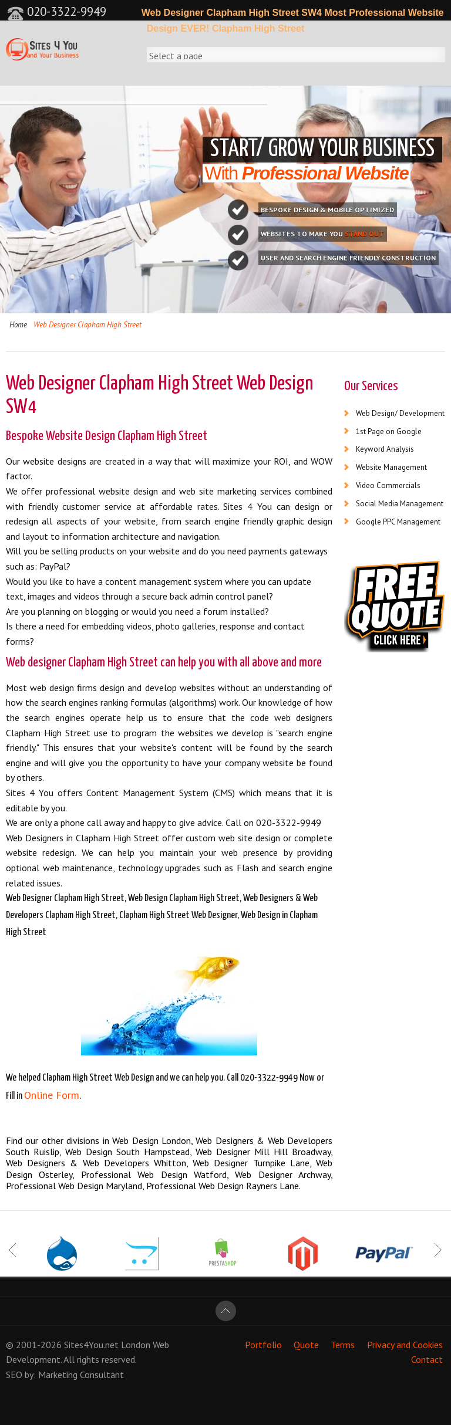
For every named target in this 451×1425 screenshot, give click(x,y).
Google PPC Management (398, 522)
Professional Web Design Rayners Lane (222, 1186)
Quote (306, 1344)
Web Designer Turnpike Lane (251, 1163)
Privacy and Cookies (405, 1344)
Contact (427, 1359)
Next (437, 1250)
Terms (343, 1344)
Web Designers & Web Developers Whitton (96, 1163)
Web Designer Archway (283, 1174)
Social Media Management (399, 504)
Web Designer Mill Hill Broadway (263, 1151)
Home (18, 325)
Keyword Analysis (385, 449)
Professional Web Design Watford (154, 1174)
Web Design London (151, 1140)
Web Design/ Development (400, 413)
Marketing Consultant (81, 1374)
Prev (13, 1250)
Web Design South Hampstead (127, 1151)
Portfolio (263, 1344)
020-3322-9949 (56, 11)
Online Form (51, 1095)
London (135, 1344)
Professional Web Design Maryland (74, 1186)
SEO (14, 1374)
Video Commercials (388, 485)
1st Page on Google (389, 431)
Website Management (391, 467)
